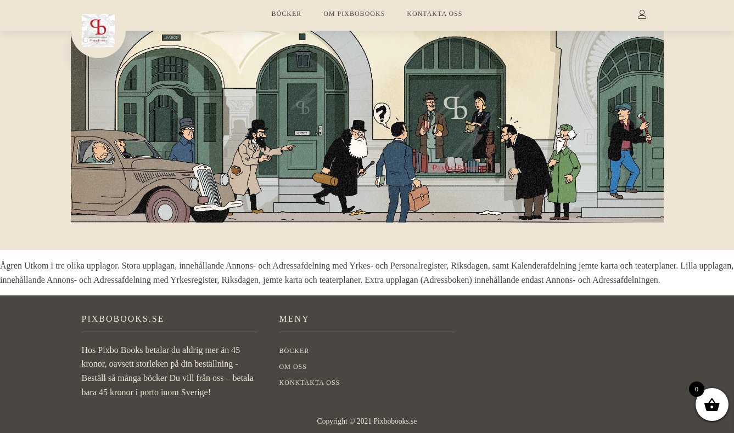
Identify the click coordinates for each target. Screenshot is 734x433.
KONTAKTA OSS (434, 14)
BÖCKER (287, 14)
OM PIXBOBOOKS (354, 14)
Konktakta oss (309, 382)
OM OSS (293, 367)
